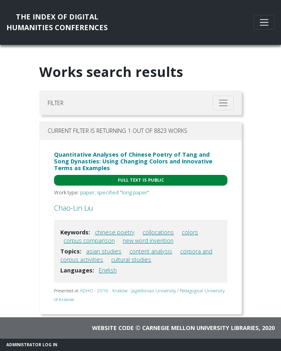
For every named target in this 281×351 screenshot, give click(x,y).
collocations (158, 232)
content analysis (150, 251)
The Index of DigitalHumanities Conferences (57, 22)
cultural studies (131, 259)
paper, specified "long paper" (114, 192)
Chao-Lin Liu (73, 208)
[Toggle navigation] (264, 22)
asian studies (103, 251)
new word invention (148, 240)
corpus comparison (89, 240)
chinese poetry (115, 232)
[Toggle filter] (223, 103)
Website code (113, 328)
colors (190, 232)
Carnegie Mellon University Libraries (200, 328)
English (108, 270)
